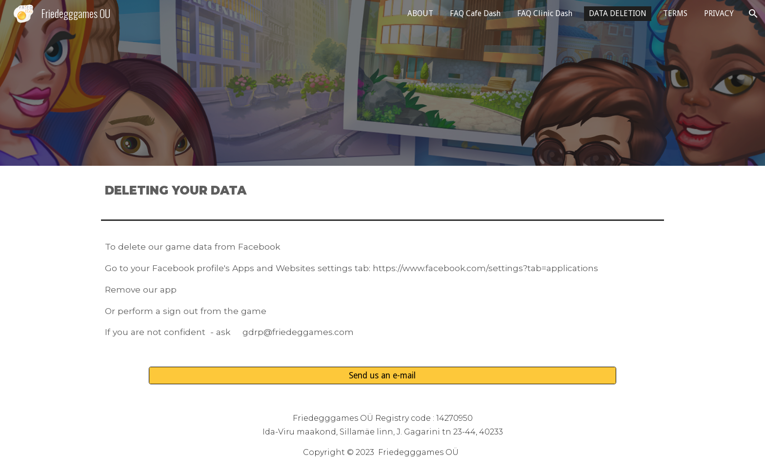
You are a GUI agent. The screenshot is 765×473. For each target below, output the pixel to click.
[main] (382, 190)
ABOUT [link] (420, 13)
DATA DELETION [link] (617, 13)
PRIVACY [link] (719, 13)
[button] (753, 13)
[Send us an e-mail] (382, 376)
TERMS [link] (675, 13)
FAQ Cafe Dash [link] (475, 13)
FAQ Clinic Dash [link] (544, 13)
